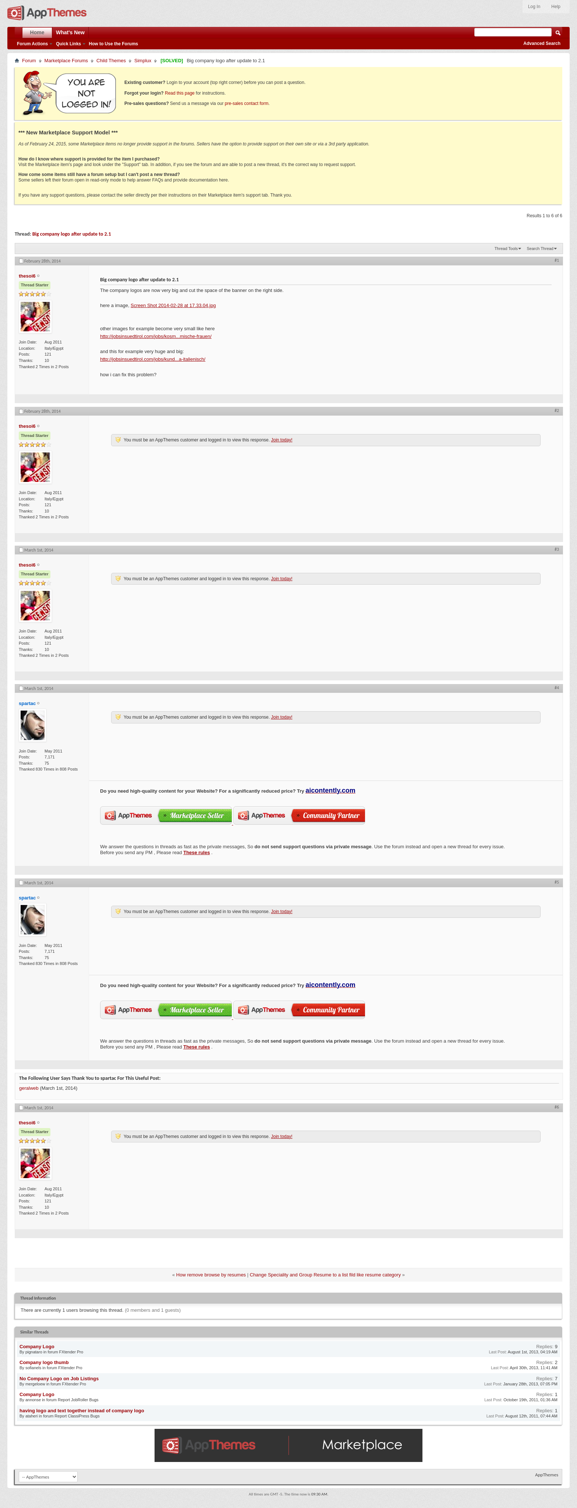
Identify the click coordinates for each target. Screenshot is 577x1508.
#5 (557, 882)
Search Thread (540, 248)
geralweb (29, 1088)
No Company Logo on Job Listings (59, 1378)
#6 (557, 1107)
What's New (70, 32)
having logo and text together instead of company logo (82, 1410)
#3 (557, 549)
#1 (557, 260)
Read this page (180, 93)
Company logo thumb (44, 1362)
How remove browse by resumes (211, 1275)
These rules (196, 852)
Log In (534, 6)
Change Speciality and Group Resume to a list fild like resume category (325, 1275)
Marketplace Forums (66, 60)
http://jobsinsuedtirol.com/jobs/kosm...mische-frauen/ (156, 336)
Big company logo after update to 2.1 (71, 234)
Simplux (142, 60)
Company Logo (37, 1346)
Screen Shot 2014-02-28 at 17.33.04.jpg (173, 305)
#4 (557, 687)
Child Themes (111, 60)
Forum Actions (32, 43)
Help (555, 6)
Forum (29, 60)
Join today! (281, 440)
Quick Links (68, 43)
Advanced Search (541, 43)
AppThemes (546, 1474)
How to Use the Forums (113, 43)
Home (37, 32)
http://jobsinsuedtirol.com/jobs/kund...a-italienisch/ (152, 359)
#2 (557, 410)
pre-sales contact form (247, 103)
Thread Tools (506, 248)
